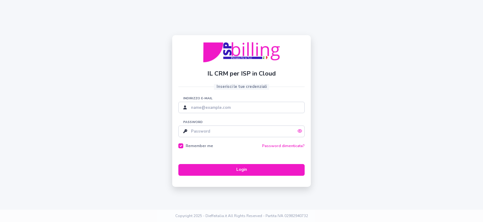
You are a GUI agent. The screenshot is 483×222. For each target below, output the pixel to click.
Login (241, 169)
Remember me (199, 146)
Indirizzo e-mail (198, 98)
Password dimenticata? (283, 146)
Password (193, 122)
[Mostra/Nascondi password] (299, 131)
